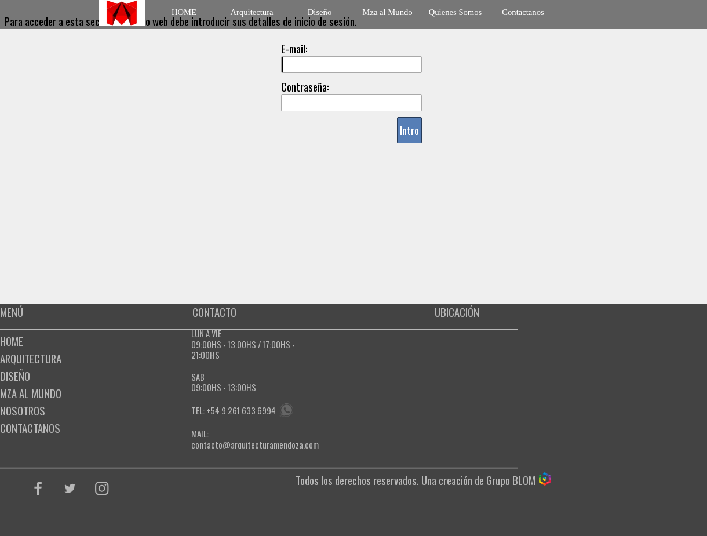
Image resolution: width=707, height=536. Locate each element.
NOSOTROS (22, 410)
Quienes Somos (455, 12)
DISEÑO (15, 376)
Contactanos (523, 12)
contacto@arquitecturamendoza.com (255, 445)
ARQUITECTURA (30, 358)
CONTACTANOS (30, 428)
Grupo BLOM (510, 480)
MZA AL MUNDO (30, 393)
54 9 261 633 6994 (243, 410)
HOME (184, 12)
